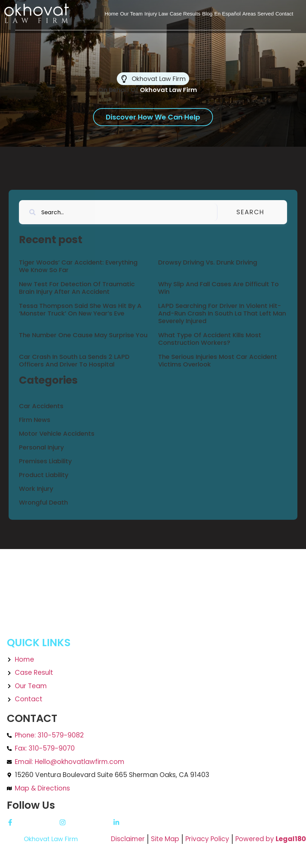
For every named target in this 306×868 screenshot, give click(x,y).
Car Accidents (41, 406)
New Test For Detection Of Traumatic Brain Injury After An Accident (77, 288)
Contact (284, 14)
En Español (227, 14)
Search (260, 212)
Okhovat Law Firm (51, 839)
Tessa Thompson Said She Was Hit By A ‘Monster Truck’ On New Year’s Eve (80, 309)
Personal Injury (41, 447)
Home (111, 14)
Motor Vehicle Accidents (56, 433)
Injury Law (156, 14)
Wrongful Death (43, 502)
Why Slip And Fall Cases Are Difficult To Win (218, 288)
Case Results (185, 14)
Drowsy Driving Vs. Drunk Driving (207, 262)
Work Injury (36, 488)
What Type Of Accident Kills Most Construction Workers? (209, 339)
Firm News (34, 419)
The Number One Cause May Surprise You (83, 335)
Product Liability (43, 475)
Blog (207, 14)
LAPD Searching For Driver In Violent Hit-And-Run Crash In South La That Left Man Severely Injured (222, 313)
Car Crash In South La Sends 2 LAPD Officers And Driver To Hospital (74, 360)
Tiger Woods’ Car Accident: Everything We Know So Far (78, 266)
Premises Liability (45, 461)
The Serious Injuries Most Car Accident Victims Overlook (217, 360)
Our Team (131, 14)
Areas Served (258, 14)
